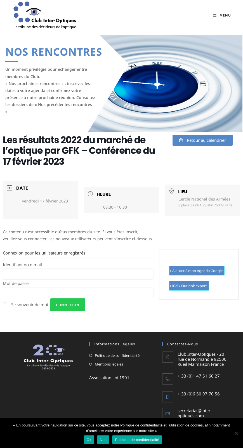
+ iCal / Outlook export (188, 285)
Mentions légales (109, 364)
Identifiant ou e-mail (22, 264)
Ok (89, 440)
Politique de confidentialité (117, 355)
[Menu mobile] (222, 15)
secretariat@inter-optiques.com (195, 413)
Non (103, 440)
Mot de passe (16, 283)
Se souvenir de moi (29, 304)
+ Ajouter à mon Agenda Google (196, 270)
